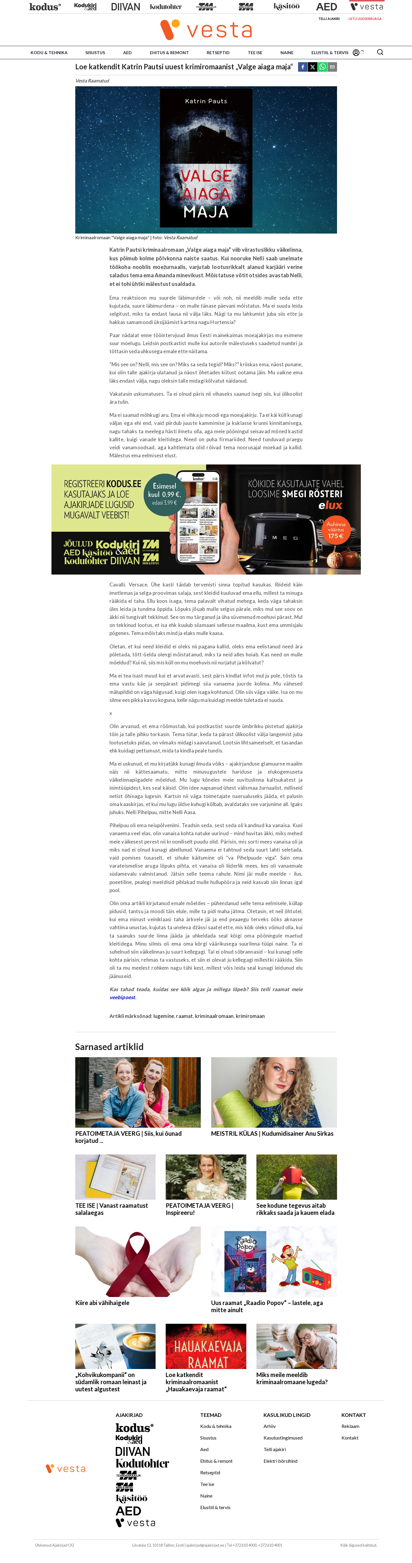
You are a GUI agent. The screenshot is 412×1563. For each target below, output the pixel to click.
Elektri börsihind (280, 1461)
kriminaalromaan (214, 1016)
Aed (127, 52)
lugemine (163, 1016)
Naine (287, 52)
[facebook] (303, 67)
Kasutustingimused (283, 1437)
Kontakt (349, 1437)
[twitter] (312, 67)
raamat (184, 1016)
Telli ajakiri (329, 19)
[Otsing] (380, 52)
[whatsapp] (322, 67)
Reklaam (350, 1426)
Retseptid (218, 52)
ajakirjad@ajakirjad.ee (205, 1545)
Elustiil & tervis (329, 52)
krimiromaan (250, 1016)
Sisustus (95, 52)
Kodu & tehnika (49, 52)
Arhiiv (270, 1426)
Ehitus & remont (169, 52)
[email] (332, 67)
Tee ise (255, 52)
